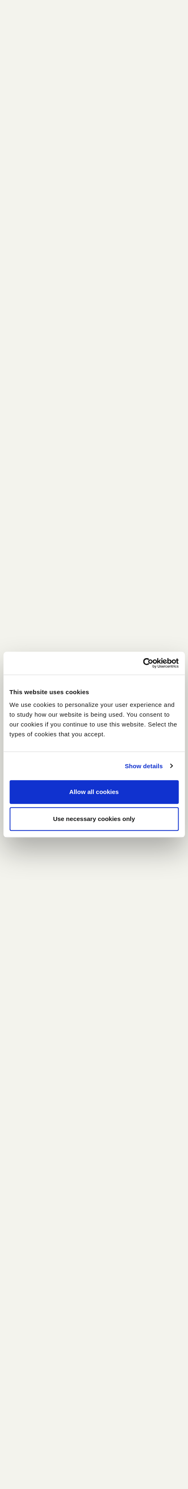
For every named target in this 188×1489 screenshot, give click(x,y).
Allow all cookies (94, 791)
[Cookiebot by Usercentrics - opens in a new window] (143, 663)
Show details (144, 765)
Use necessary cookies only (94, 818)
